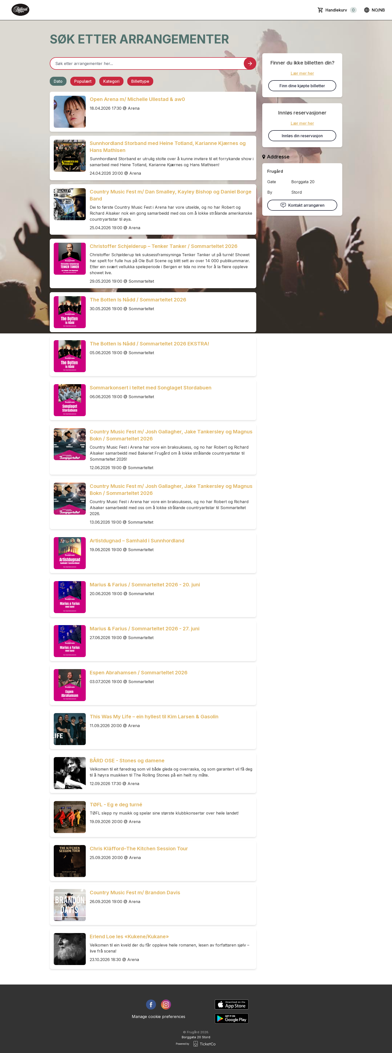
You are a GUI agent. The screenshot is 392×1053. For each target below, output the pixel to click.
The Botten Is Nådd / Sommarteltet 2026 (138, 300)
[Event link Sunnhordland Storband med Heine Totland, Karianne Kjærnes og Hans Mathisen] (68, 156)
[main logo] (20, 10)
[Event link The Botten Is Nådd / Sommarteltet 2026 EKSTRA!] (68, 356)
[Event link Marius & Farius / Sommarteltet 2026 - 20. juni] (68, 597)
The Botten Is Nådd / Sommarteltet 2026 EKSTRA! (149, 344)
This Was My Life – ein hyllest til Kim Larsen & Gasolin (154, 717)
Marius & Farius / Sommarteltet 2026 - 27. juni (145, 629)
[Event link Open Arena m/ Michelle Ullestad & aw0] (68, 112)
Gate (271, 181)
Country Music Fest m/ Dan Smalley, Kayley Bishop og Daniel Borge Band (171, 195)
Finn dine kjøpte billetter (302, 85)
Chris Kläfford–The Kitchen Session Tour (139, 849)
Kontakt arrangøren (302, 205)
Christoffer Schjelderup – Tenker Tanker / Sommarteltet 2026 (164, 246)
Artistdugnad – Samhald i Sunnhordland (137, 541)
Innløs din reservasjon (302, 135)
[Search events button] (250, 63)
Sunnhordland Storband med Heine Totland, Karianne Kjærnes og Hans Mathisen (168, 146)
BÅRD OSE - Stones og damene (127, 761)
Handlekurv (341, 10)
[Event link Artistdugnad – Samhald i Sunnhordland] (68, 553)
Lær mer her (302, 73)
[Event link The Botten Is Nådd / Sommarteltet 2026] (68, 312)
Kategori (111, 81)
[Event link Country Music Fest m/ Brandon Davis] (68, 905)
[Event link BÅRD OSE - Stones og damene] (68, 773)
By (269, 192)
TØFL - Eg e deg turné (116, 805)
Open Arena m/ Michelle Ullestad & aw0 (137, 99)
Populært (83, 81)
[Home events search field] (153, 63)
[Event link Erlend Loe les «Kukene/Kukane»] (68, 949)
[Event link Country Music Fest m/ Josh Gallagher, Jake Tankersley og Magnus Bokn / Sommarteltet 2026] (68, 444)
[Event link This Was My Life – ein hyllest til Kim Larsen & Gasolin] (68, 729)
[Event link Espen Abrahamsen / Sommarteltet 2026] (68, 685)
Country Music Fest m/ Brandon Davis (135, 893)
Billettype (140, 81)
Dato (58, 81)
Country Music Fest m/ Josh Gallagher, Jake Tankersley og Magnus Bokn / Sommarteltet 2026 (171, 435)
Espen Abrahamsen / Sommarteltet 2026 (139, 673)
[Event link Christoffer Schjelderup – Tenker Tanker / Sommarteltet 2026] (68, 259)
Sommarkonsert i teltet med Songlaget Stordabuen (151, 388)
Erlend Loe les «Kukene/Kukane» (129, 937)
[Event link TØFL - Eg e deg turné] (68, 817)
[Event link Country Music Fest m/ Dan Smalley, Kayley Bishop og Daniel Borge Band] (68, 204)
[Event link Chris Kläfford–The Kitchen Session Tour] (68, 861)
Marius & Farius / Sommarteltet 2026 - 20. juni (145, 585)
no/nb (374, 10)
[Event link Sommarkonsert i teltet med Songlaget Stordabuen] (68, 400)
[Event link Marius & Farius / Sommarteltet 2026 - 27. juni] (68, 641)
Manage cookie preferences (158, 1016)
